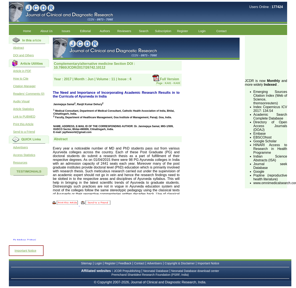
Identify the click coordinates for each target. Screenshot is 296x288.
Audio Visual (21, 101)
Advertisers (20, 147)
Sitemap (86, 263)
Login (202, 31)
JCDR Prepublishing (127, 271)
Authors (105, 31)
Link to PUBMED (24, 116)
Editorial (85, 31)
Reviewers (124, 31)
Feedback (124, 263)
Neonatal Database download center (195, 271)
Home (27, 31)
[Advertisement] (266, 57)
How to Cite (20, 78)
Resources (20, 162)
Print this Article (23, 124)
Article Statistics (23, 109)
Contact (221, 31)
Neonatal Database (156, 271)
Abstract (18, 47)
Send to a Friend (24, 131)
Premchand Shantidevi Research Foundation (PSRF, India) (150, 274)
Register (182, 31)
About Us (46, 31)
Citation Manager (24, 86)
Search (143, 31)
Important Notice (25, 250)
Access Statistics (24, 155)
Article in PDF (22, 71)
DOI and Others (23, 55)
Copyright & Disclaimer (180, 263)
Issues (66, 31)
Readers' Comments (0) (28, 93)
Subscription (163, 31)
